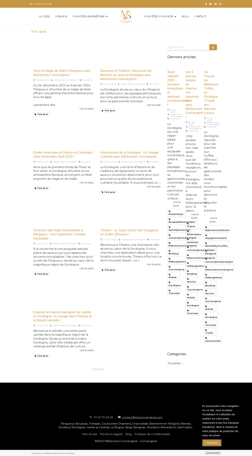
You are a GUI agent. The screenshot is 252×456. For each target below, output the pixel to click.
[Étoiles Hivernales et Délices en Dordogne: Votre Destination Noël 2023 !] (64, 136)
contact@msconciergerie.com (142, 417)
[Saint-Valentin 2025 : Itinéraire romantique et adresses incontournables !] (173, 65)
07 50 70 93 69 (103, 417)
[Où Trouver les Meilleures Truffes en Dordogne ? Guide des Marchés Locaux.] (210, 65)
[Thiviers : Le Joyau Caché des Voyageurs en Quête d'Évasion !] (131, 214)
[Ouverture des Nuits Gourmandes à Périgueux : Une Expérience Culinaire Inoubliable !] (64, 214)
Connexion (212, 452)
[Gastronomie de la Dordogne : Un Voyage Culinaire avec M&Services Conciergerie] (131, 136)
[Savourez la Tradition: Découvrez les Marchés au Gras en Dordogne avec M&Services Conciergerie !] (131, 54)
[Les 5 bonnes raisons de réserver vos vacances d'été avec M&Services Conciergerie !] (192, 65)
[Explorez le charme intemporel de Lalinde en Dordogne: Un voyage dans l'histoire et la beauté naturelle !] (64, 296)
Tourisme (173, 363)
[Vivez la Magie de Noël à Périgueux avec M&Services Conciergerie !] (64, 54)
